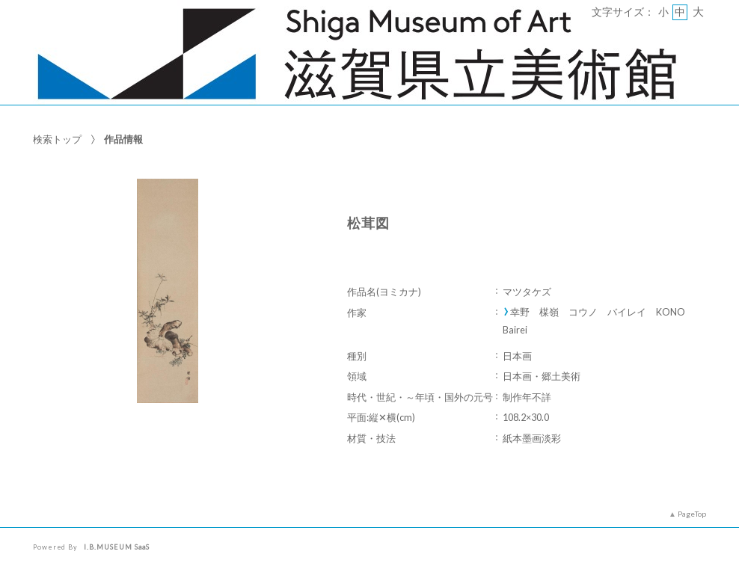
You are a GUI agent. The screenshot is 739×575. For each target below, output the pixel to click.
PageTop (692, 513)
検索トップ (57, 139)
